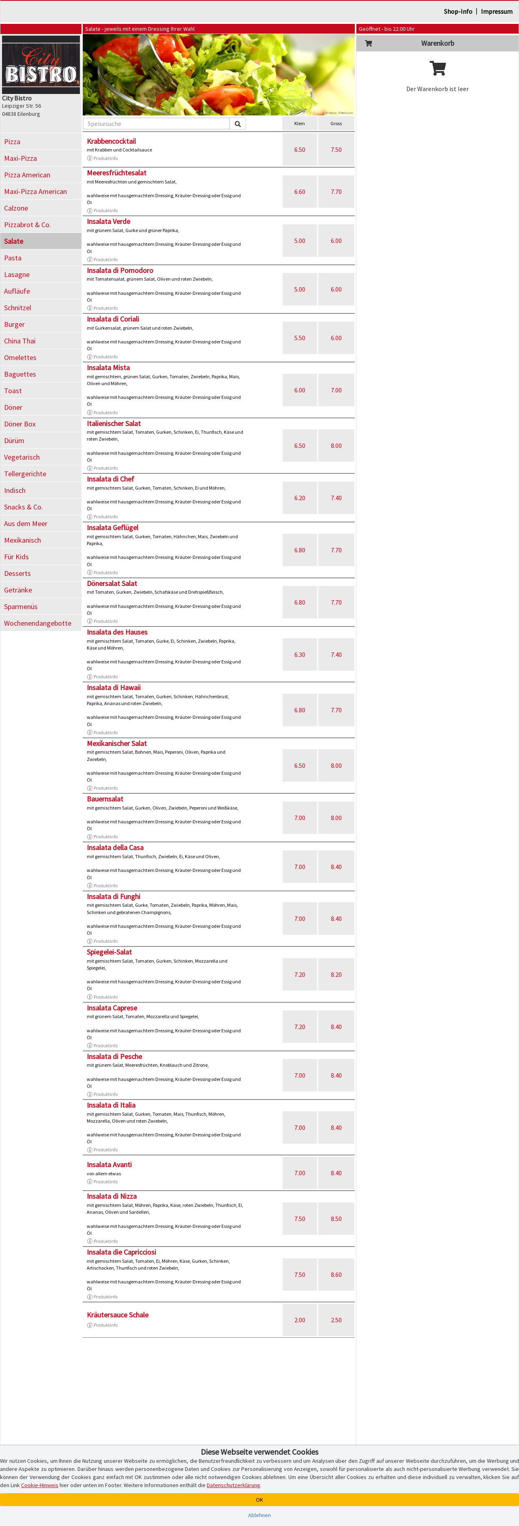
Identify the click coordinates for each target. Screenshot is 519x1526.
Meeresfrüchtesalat (116, 172)
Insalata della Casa (115, 847)
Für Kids (16, 556)
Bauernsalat (105, 798)
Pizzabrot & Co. (27, 224)
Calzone (16, 208)
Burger (14, 324)
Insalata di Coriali (113, 319)
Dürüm (14, 440)
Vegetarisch (22, 457)
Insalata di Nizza (112, 1196)
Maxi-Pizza (20, 158)
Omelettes (20, 357)
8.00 (336, 445)
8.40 (336, 867)
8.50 (336, 1219)
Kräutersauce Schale (117, 1314)
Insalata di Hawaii (114, 687)
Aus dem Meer (25, 523)
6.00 (336, 241)
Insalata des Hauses (117, 632)
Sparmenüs (21, 606)
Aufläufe (17, 291)
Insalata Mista (108, 367)
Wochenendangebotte (37, 623)
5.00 (299, 241)
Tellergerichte (25, 473)
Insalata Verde (108, 221)
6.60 (299, 192)
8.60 (336, 1274)
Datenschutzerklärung (233, 1485)
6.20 (299, 498)
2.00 (299, 1320)
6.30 (299, 654)
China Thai (20, 340)
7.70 (336, 192)
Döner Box (20, 423)
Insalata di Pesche (114, 1056)
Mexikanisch (22, 540)
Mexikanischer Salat (117, 743)
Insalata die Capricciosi (121, 1252)
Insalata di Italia (111, 1105)
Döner (13, 407)
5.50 (299, 338)
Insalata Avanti (109, 1164)
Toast (13, 390)
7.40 (336, 498)
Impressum (497, 11)
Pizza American (27, 174)
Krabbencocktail (111, 141)
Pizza (12, 141)
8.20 (336, 974)
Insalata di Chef (110, 479)
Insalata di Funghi (113, 896)
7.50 (336, 149)
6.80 (299, 550)
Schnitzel (17, 307)
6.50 (299, 149)
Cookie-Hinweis (39, 1485)
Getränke (18, 590)
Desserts (17, 573)
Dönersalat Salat (112, 583)
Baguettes (20, 374)
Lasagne (17, 274)
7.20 (299, 974)
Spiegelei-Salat (109, 952)
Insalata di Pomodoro (120, 270)
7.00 (336, 390)
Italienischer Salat (114, 423)
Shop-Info (458, 11)
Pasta (12, 257)
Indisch (15, 490)
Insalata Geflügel (112, 527)
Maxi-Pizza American (35, 191)
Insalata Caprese (112, 1007)
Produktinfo (102, 158)
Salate (13, 241)
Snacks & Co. (23, 507)
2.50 (336, 1320)
